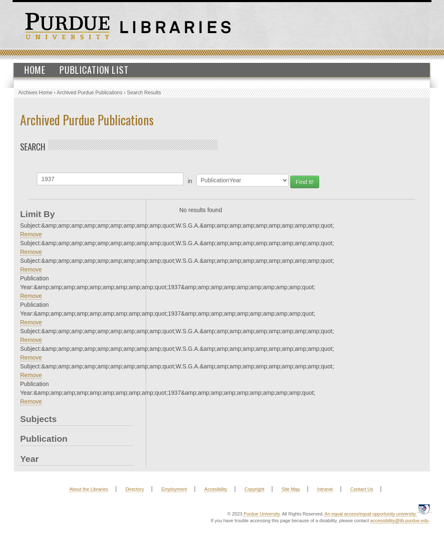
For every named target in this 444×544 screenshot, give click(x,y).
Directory (135, 489)
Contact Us (361, 489)
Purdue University (261, 513)
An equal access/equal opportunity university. (371, 513)
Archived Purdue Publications (90, 93)
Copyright (254, 489)
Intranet (325, 489)
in (190, 181)
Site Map (290, 489)
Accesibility (215, 489)
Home (35, 69)
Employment (174, 489)
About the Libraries (89, 489)
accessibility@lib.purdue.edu (399, 520)
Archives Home (35, 93)
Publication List (94, 69)
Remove (31, 234)
